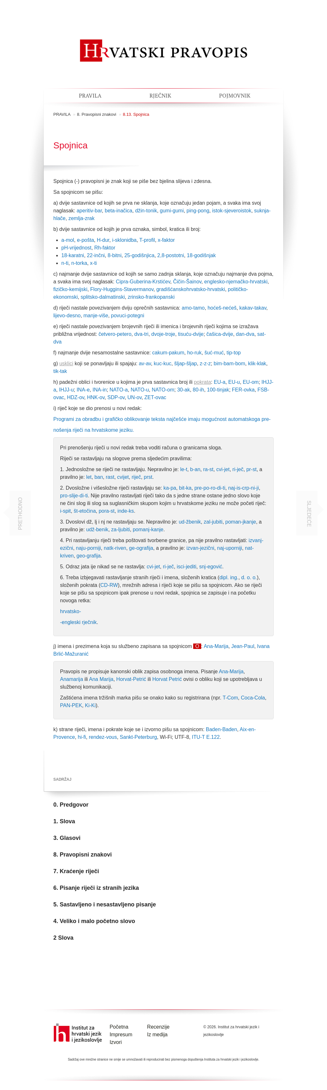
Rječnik (160, 95)
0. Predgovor (70, 805)
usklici (66, 363)
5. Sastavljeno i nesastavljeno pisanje (104, 904)
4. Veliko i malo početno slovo (94, 921)
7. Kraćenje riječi (76, 871)
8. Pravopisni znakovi (96, 114)
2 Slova (63, 938)
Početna (119, 1027)
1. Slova (64, 821)
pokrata (202, 382)
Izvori (116, 1042)
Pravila (90, 95)
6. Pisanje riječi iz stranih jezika (96, 888)
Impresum (121, 1034)
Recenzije (158, 1027)
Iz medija (157, 1034)
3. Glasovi (66, 838)
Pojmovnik (234, 95)
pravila (61, 114)
